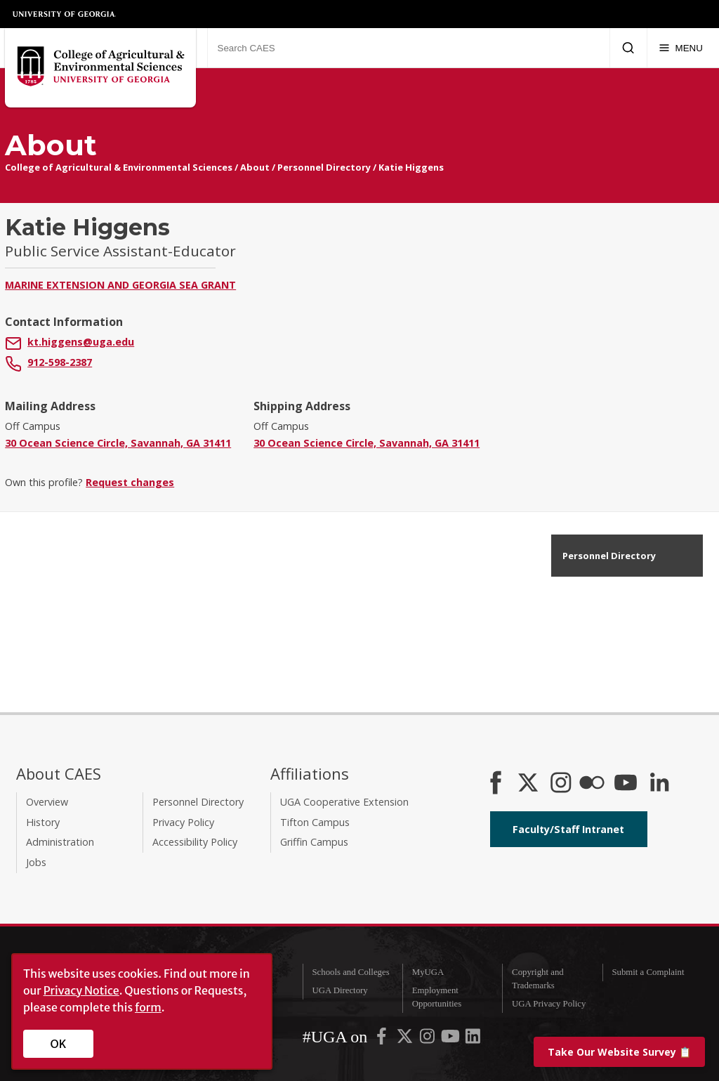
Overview (47, 801)
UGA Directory (339, 990)
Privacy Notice (81, 990)
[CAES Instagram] (561, 784)
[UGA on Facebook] (382, 1039)
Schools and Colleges (350, 972)
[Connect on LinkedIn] (659, 784)
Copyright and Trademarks (538, 978)
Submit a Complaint (648, 972)
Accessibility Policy (194, 842)
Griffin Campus (314, 842)
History (43, 822)
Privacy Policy (183, 822)
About (255, 167)
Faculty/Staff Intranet (568, 829)
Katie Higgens (411, 167)
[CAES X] (529, 784)
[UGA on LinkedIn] (473, 1039)
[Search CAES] (408, 47)
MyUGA (428, 972)
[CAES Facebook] (496, 784)
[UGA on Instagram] (428, 1039)
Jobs (36, 862)
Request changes (130, 482)
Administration (60, 842)
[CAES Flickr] (592, 784)
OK (59, 1044)
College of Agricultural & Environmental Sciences (118, 167)
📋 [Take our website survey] (619, 1052)
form (148, 1007)
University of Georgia (65, 14)
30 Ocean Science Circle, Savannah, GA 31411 (118, 443)
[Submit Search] (628, 47)
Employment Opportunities (436, 997)
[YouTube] (625, 784)
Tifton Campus (315, 822)
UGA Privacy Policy (549, 1004)
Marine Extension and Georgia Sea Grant (120, 284)
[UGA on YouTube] (451, 1039)
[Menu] (680, 47)
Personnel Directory (324, 167)
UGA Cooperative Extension (344, 801)
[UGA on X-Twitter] (406, 1039)
